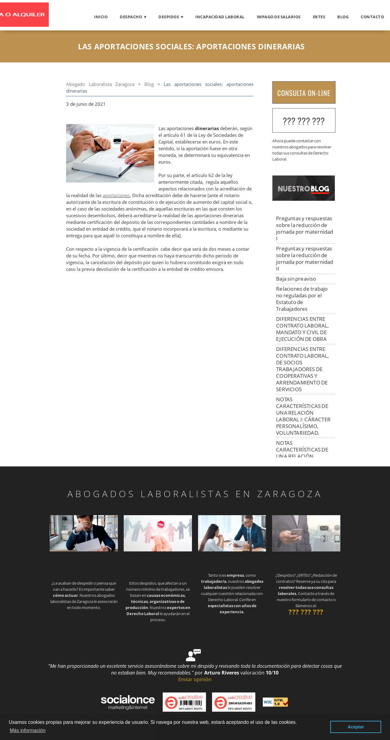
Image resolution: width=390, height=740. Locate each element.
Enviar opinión (194, 679)
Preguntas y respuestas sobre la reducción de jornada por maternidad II (304, 258)
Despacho (131, 16)
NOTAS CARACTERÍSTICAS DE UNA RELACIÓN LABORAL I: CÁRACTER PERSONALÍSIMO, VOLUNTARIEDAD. (303, 416)
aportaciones (116, 195)
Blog (343, 16)
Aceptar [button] (356, 726)
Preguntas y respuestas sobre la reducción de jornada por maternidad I (304, 228)
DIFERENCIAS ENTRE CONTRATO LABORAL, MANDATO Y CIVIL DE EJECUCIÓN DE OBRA (302, 328)
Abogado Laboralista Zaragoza (100, 84)
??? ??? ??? (304, 121)
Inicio (101, 16)
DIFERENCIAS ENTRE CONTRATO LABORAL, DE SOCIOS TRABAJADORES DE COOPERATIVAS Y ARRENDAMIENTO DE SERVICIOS (302, 369)
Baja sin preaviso (296, 278)
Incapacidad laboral (220, 16)
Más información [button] (27, 730)
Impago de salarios (279, 16)
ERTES (319, 16)
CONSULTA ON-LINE (303, 93)
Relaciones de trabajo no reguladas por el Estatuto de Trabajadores (302, 298)
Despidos (168, 16)
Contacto (372, 16)
